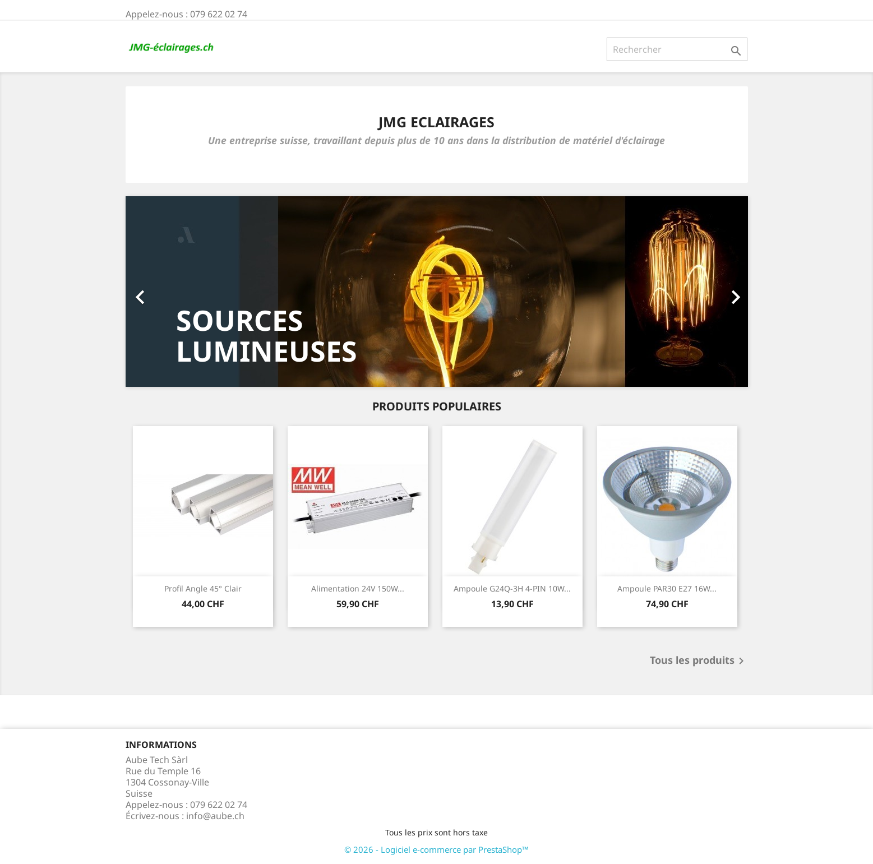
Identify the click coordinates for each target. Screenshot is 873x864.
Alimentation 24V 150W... (357, 588)
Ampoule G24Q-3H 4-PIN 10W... (512, 588)
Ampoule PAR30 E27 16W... (667, 588)
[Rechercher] (677, 49)
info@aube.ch (215, 816)
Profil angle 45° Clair (203, 588)
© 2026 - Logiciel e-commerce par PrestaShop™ (436, 849)
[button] (172, 291)
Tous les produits (699, 661)
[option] (437, 291)
